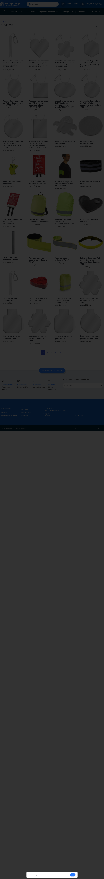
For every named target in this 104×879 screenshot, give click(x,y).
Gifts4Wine (25, 415)
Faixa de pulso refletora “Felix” (62, 259)
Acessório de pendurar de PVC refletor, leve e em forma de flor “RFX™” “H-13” (65, 64)
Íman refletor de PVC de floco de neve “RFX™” (89, 300)
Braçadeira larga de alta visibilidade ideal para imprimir (64, 183)
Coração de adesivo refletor (89, 221)
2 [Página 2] (47, 352)
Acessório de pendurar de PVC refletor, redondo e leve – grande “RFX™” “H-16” (65, 104)
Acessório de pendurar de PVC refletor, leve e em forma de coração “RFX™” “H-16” (39, 64)
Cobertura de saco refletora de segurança (39, 221)
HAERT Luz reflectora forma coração (38, 299)
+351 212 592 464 (72, 3)
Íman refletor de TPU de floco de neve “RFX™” (38, 338)
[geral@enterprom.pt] (82, 4)
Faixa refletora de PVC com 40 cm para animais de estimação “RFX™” (90, 261)
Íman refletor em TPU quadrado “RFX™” (64, 337)
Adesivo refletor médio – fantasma (65, 142)
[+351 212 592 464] (63, 4)
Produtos (89, 26)
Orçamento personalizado (48, 12)
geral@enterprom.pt (93, 3)
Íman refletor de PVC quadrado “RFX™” (12, 337)
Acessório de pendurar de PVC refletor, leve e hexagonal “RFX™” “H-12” (90, 64)
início (81, 26)
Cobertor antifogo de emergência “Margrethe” (12, 222)
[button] (13, 11)
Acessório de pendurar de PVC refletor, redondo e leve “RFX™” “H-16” (13, 144)
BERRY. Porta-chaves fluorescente (12, 182)
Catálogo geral (67, 12)
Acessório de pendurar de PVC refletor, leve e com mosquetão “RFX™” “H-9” (13, 64)
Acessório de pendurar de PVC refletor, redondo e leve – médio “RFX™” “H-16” (90, 104)
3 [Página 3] (51, 352)
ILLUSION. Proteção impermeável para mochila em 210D (63, 300)
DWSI (101, 428)
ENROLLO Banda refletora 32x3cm (10, 259)
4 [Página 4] (55, 352)
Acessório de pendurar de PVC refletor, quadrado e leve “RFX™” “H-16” (39, 104)
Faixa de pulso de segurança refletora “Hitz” (38, 260)
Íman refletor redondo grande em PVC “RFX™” (90, 337)
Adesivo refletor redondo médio (87, 142)
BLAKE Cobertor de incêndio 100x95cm (37, 182)
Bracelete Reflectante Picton (90, 182)
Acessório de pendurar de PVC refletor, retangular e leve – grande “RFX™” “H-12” (39, 144)
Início (33, 12)
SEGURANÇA (98, 26)
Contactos (81, 12)
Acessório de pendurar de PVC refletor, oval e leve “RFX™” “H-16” (13, 103)
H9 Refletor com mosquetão (10, 299)
